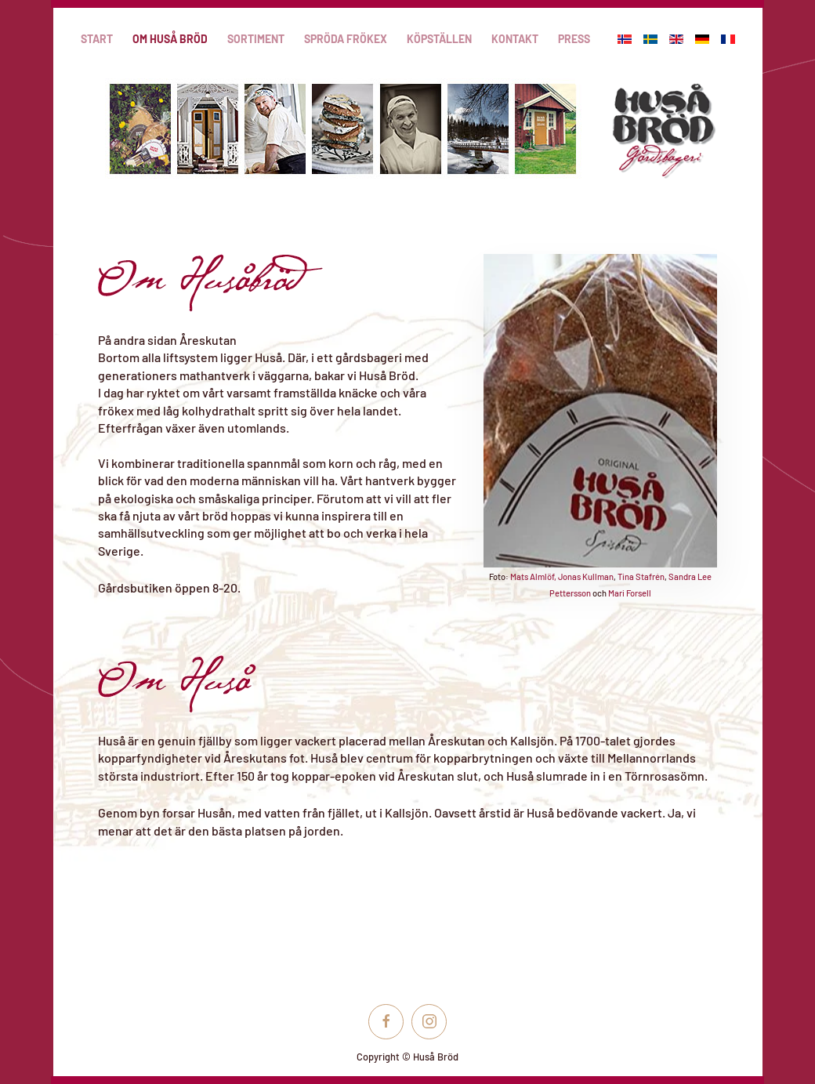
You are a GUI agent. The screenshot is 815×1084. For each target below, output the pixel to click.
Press (574, 38)
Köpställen (439, 38)
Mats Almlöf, (533, 576)
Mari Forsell (629, 593)
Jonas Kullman (586, 576)
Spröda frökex (345, 38)
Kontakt (514, 38)
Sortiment (255, 38)
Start (97, 38)
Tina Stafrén (641, 576)
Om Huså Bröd (170, 38)
